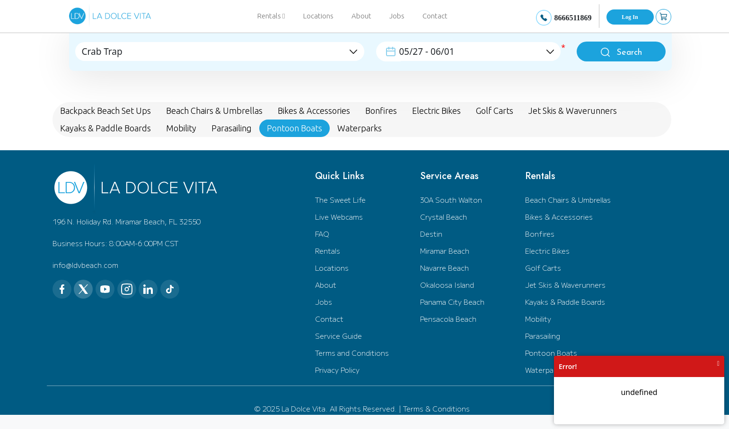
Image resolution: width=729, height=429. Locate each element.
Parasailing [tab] (231, 128)
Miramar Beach (444, 251)
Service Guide (338, 336)
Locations (318, 16)
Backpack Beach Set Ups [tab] (105, 110)
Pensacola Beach (448, 319)
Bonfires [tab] (381, 110)
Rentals (327, 251)
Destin (431, 234)
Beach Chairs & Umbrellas (568, 200)
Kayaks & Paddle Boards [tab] (105, 128)
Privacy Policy (337, 370)
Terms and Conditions (352, 353)
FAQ (322, 234)
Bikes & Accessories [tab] (314, 110)
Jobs (396, 16)
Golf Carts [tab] (494, 110)
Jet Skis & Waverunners (565, 285)
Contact (435, 16)
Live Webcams (339, 217)
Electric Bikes (547, 251)
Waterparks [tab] (359, 128)
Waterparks (544, 370)
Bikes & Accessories (559, 217)
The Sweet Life (340, 200)
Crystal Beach (443, 217)
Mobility (538, 319)
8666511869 (572, 18)
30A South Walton (451, 200)
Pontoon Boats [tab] (294, 128)
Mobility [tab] (181, 128)
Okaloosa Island (447, 285)
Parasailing (542, 336)
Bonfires (539, 234)
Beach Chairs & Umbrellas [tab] (214, 110)
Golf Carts (543, 268)
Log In (630, 17)
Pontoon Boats (551, 353)
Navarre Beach (444, 268)
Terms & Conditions (436, 408)
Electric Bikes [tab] (436, 110)
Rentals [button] (271, 16)
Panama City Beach (452, 302)
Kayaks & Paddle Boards (565, 302)
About (361, 16)
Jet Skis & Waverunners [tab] (572, 110)
